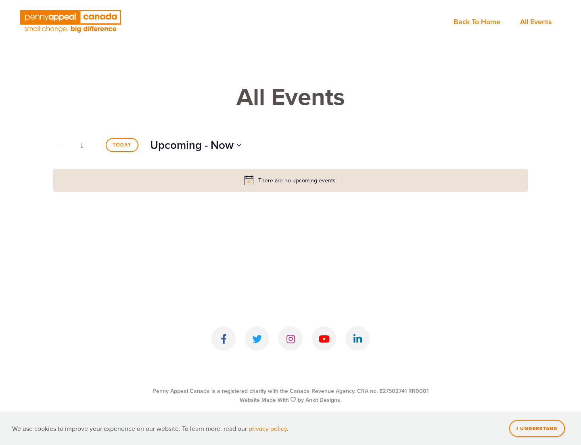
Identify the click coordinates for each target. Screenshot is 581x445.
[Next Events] (82, 145)
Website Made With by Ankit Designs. (290, 400)
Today (122, 145)
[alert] (290, 180)
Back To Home (477, 22)
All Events (536, 22)
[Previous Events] (58, 145)
